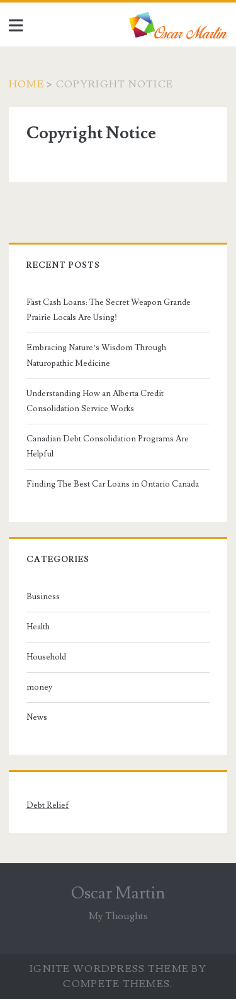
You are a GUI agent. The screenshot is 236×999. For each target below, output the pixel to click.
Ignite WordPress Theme (109, 969)
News (36, 717)
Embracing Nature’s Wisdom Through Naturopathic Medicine (96, 355)
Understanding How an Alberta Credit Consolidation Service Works (95, 401)
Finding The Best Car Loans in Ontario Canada (112, 484)
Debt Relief (47, 805)
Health (38, 627)
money (39, 687)
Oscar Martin (118, 893)
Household (46, 657)
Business (43, 597)
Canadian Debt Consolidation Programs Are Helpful (107, 446)
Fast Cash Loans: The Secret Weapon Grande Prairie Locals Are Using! (108, 310)
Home (26, 84)
